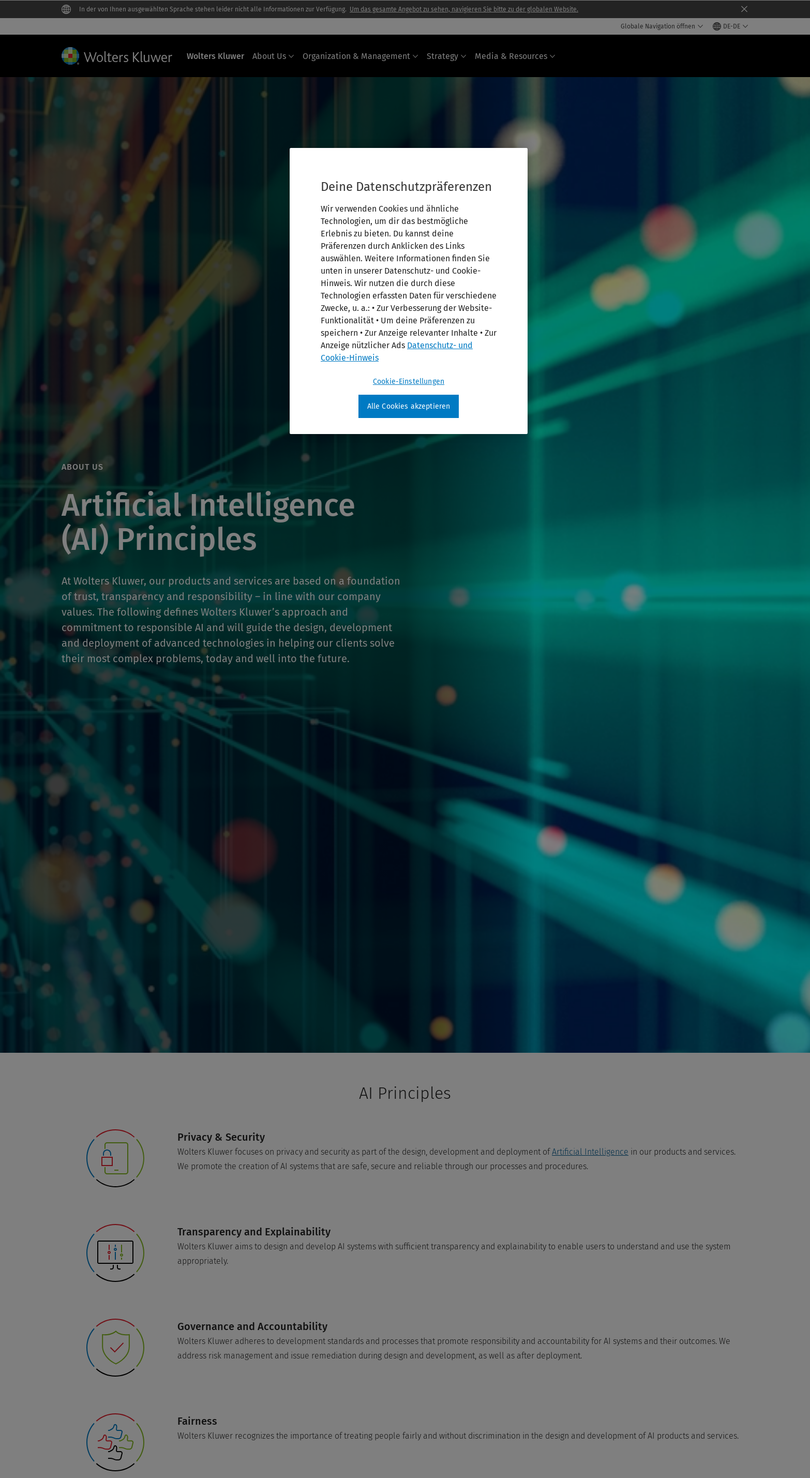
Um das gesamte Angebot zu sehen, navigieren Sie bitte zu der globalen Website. (464, 9)
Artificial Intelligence (590, 1152)
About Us (273, 56)
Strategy (447, 56)
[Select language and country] (730, 26)
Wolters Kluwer (215, 56)
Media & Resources (515, 56)
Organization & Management (360, 56)
